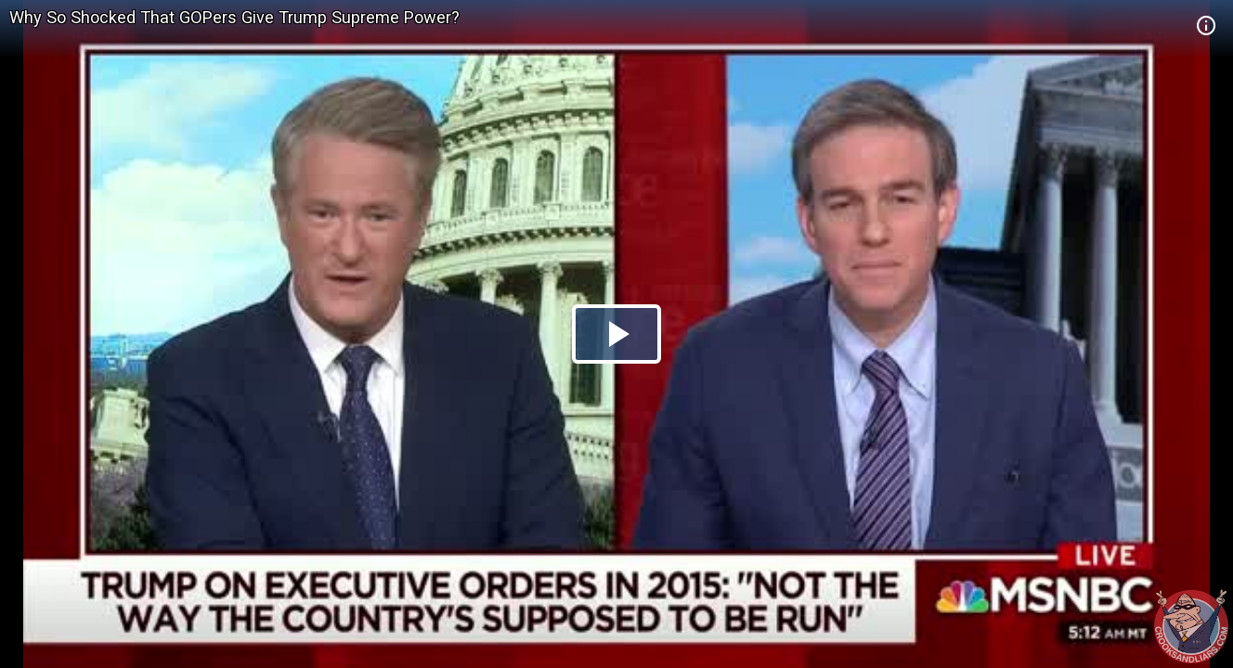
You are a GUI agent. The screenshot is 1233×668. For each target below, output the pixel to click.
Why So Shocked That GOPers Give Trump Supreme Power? (234, 17)
